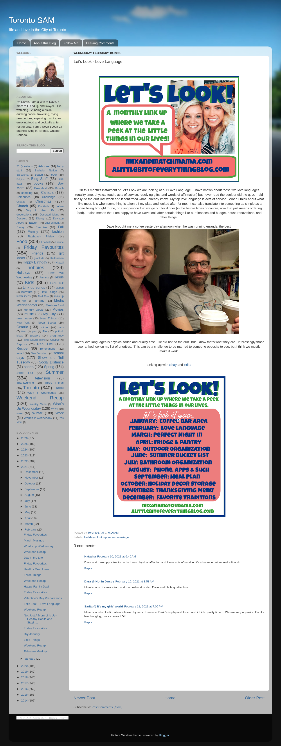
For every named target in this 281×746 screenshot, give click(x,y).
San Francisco (39, 353)
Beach (38, 174)
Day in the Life (40, 210)
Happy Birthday (35, 262)
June (28, 506)
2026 (25, 438)
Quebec (54, 339)
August (30, 495)
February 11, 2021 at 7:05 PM (143, 606)
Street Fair (24, 372)
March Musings (34, 540)
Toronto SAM (31, 20)
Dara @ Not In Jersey (99, 581)
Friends (37, 253)
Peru (23, 331)
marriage (123, 537)
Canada (47, 192)
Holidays (89, 537)
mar (24, 300)
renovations (48, 348)
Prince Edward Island (34, 339)
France (59, 242)
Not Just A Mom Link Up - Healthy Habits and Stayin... (40, 619)
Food (21, 241)
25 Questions (24, 166)
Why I (54, 408)
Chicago (20, 201)
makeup (59, 296)
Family (33, 231)
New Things (48, 318)
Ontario (22, 327)
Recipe (21, 348)
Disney (40, 218)
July (28, 500)
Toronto (31, 387)
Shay (173, 365)
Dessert (21, 218)
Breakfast (40, 188)
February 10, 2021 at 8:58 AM (134, 581)
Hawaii (60, 262)
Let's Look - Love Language (42, 603)
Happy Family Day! (36, 586)
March (29, 523)
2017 (25, 683)
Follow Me (70, 43)
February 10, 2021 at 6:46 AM (116, 556)
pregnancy (57, 335)
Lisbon (60, 287)
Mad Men (43, 296)
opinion (45, 327)
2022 (25, 461)
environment (52, 222)
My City (49, 314)
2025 (25, 443)
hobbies (36, 267)
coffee (60, 206)
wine (19, 413)
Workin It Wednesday (38, 418)
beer (54, 174)
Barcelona (22, 174)
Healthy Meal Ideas (36, 569)
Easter (33, 222)
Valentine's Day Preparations (43, 598)
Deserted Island (49, 214)
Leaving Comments (100, 43)
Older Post (255, 698)
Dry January (32, 634)
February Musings (36, 651)
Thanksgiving (25, 382)
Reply (88, 568)
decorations (24, 214)
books (38, 183)
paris (61, 327)
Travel (59, 388)
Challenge (48, 197)
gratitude (39, 258)
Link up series (106, 537)
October (30, 483)
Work (60, 413)
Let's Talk (57, 283)
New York (23, 322)
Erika (187, 365)
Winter (37, 413)
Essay (20, 227)
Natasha (90, 556)
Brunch (59, 188)
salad (19, 353)
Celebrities (23, 197)
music (29, 314)
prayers (35, 335)
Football (45, 242)
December (32, 472)
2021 (25, 466)
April (28, 518)
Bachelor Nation (46, 170)
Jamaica (44, 277)
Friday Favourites (44, 247)
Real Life (45, 344)
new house (24, 318)
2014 (25, 700)
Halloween (57, 258)
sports (29, 367)
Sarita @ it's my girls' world (103, 606)
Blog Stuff (39, 179)
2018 (25, 677)
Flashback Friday (40, 236)
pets (34, 331)
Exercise (41, 227)
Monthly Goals (33, 309)
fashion (58, 231)
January (30, 658)
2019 (25, 671)
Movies (58, 309)
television (42, 378)
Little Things (49, 292)
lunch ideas (23, 296)
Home (21, 43)
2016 (25, 689)
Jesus (59, 277)
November (32, 477)
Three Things (54, 382)
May (28, 512)
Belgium (20, 179)
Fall (61, 227)
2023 (25, 455)
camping (26, 192)
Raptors (21, 344)
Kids (29, 282)
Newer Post (84, 698)
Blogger (164, 735)
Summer (55, 372)
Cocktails (43, 206)
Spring (49, 367)
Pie (44, 331)
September (32, 489)
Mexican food (55, 305)
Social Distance (51, 362)
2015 (25, 694)
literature (27, 292)
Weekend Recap (40, 398)
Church (22, 206)
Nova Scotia (47, 322)
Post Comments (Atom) (107, 707)
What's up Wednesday (38, 546)
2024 (25, 449)
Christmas (43, 201)
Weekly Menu (38, 404)
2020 (25, 666)
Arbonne (43, 166)
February (31, 529)
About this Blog (45, 43)
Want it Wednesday (41, 392)
